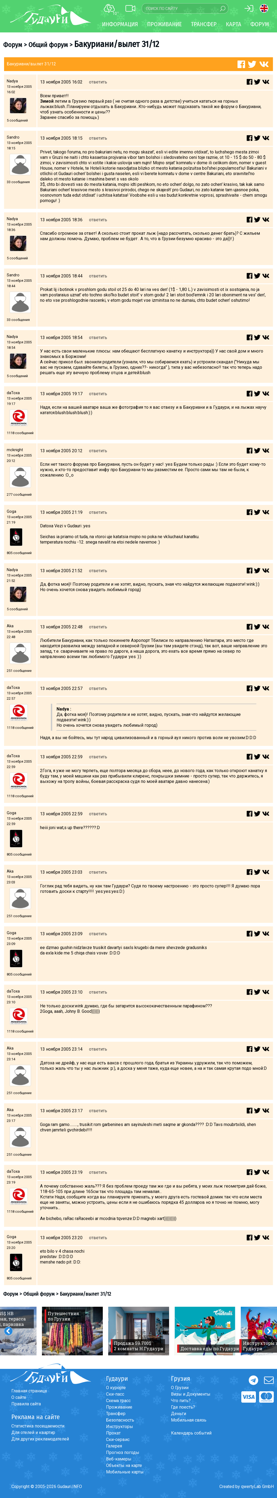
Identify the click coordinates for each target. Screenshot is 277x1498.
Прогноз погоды (122, 1452)
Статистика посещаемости (37, 1426)
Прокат (113, 1433)
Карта (233, 24)
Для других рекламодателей (40, 1439)
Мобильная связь (188, 1420)
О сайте (18, 1397)
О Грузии (180, 1387)
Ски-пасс (115, 1394)
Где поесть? (183, 1407)
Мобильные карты (125, 1471)
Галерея (114, 1446)
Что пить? (181, 1400)
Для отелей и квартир (33, 1432)
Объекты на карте (124, 1465)
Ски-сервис (118, 1439)
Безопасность (120, 1420)
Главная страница (29, 1390)
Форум (259, 24)
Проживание (119, 1407)
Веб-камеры (118, 1459)
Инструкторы (119, 1426)
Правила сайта (26, 1403)
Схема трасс (118, 1400)
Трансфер (116, 1413)
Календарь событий (191, 1433)
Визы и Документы (190, 1394)
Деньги (178, 1413)
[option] (72, 1331)
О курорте (116, 1387)
